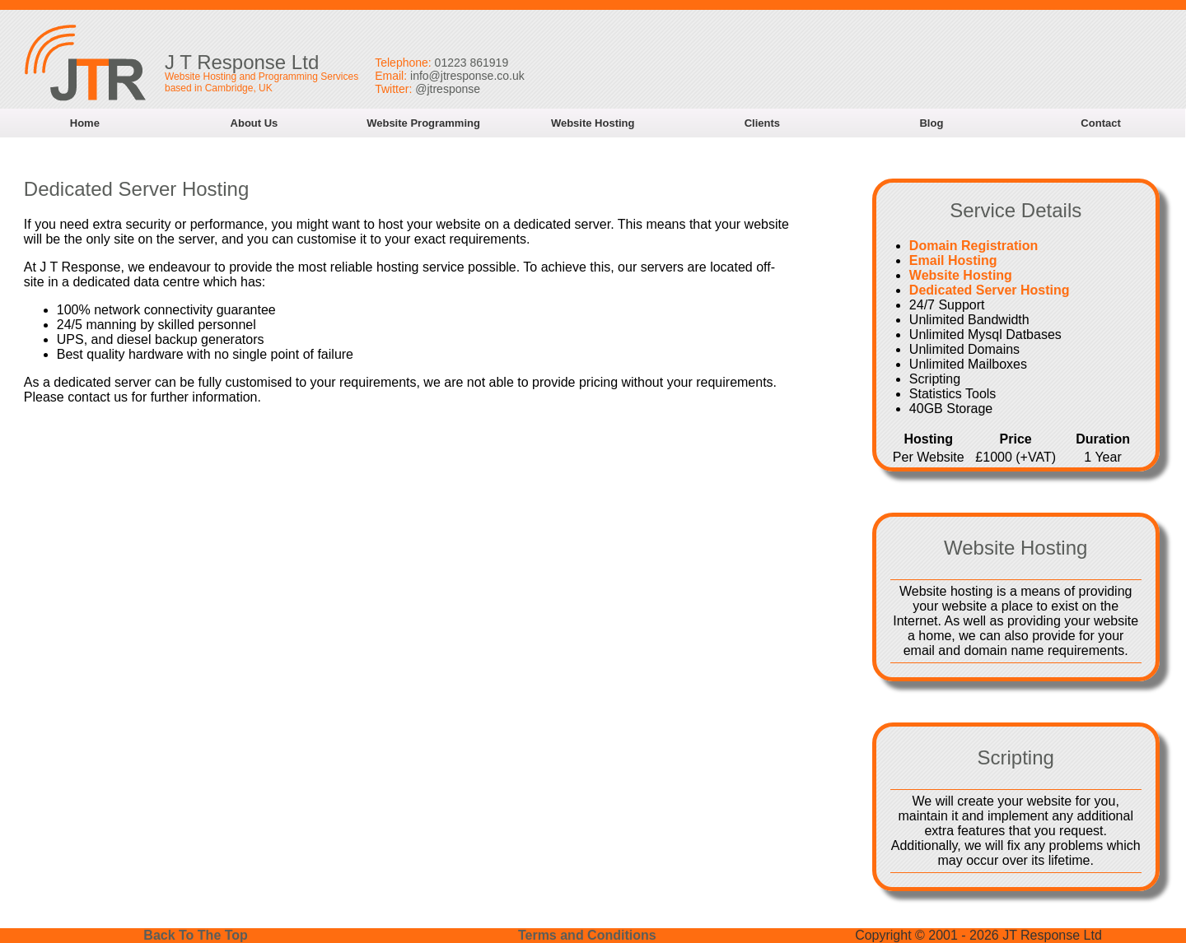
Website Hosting (593, 123)
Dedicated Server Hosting (989, 290)
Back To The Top (195, 935)
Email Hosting (953, 260)
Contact (1100, 123)
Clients (762, 123)
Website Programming (423, 123)
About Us (254, 123)
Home (85, 123)
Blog (931, 123)
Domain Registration (973, 246)
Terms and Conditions (587, 935)
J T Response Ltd (242, 62)
